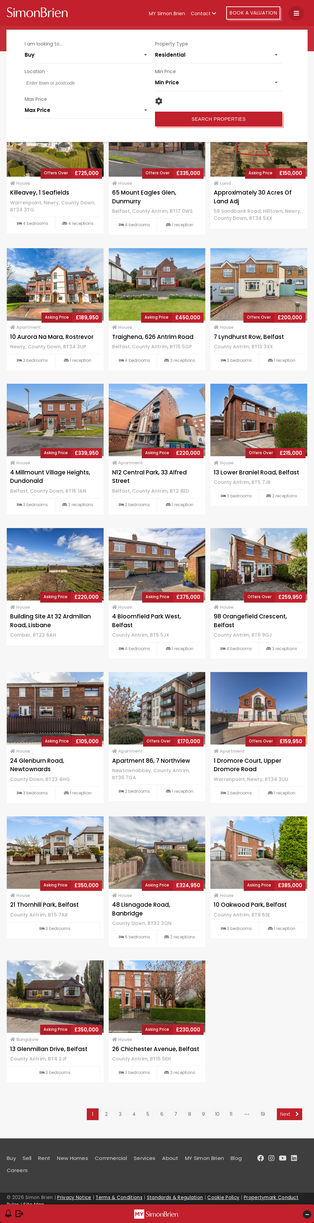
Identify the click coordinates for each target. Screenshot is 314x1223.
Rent (44, 1158)
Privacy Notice (74, 1197)
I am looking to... (44, 43)
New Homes (72, 1158)
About (170, 1158)
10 (217, 1114)
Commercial (111, 1158)
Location (35, 71)
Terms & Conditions (119, 1197)
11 (231, 1114)
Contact (203, 13)
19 (263, 1114)
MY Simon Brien (167, 13)
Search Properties (218, 118)
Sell (27, 1158)
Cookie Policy (223, 1197)
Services (144, 1158)
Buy (11, 1158)
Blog (236, 1158)
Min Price (165, 71)
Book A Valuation (253, 12)
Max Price (36, 98)
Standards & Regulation (175, 1197)
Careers (17, 1170)
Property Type (171, 43)
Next (289, 1114)
